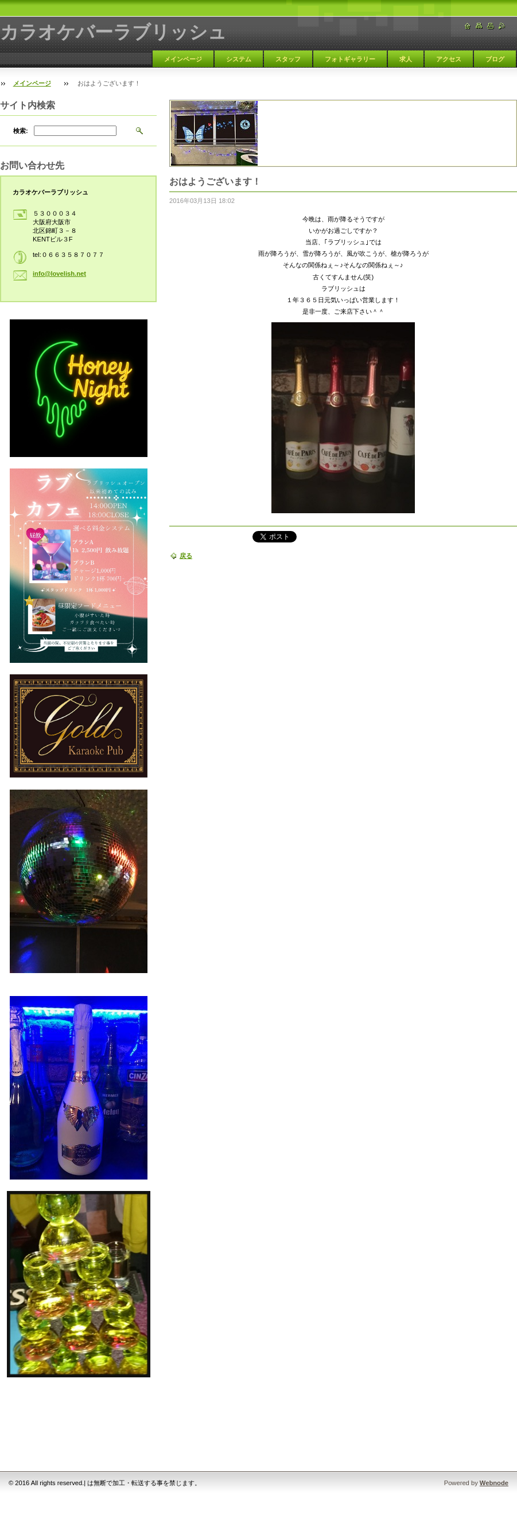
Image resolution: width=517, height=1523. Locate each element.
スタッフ (288, 59)
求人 (405, 59)
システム (238, 59)
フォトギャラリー (350, 59)
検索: (20, 130)
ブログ (494, 59)
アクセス (448, 59)
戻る (186, 555)
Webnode (494, 1482)
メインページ (183, 59)
